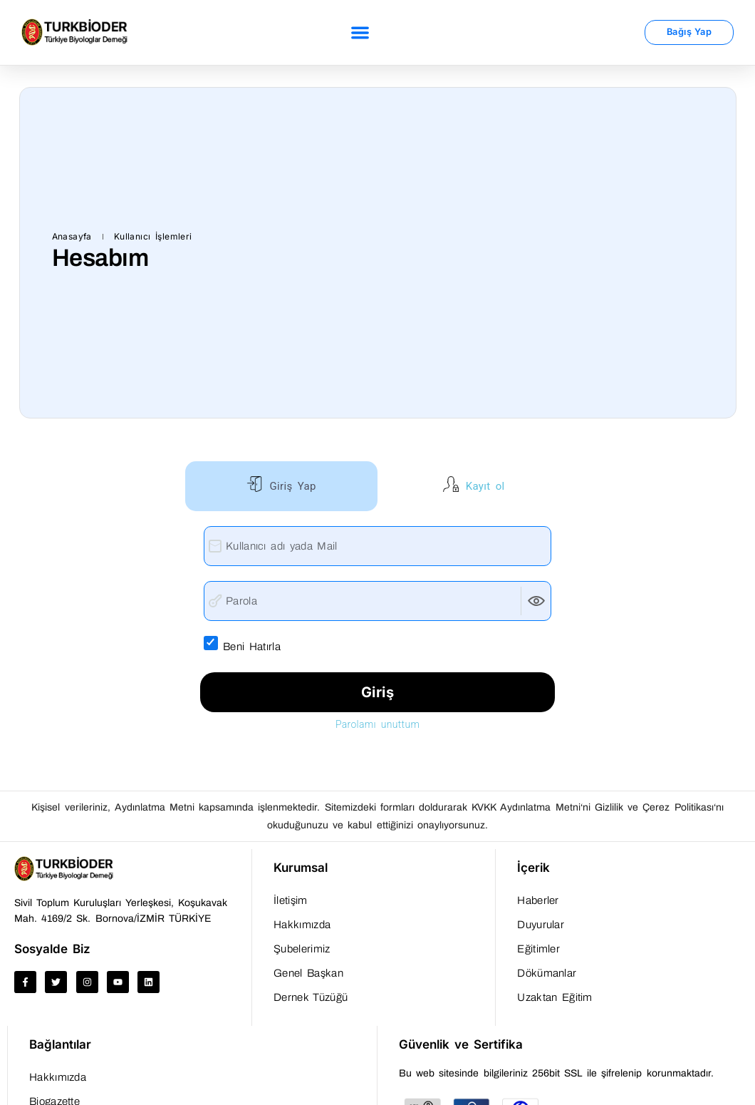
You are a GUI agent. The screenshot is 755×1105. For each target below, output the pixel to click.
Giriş (378, 692)
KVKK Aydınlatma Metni (526, 807)
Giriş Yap (290, 486)
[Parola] (377, 601)
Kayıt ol (483, 486)
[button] (360, 32)
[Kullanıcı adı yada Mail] (377, 546)
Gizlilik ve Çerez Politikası (654, 807)
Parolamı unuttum (377, 724)
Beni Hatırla (261, 645)
